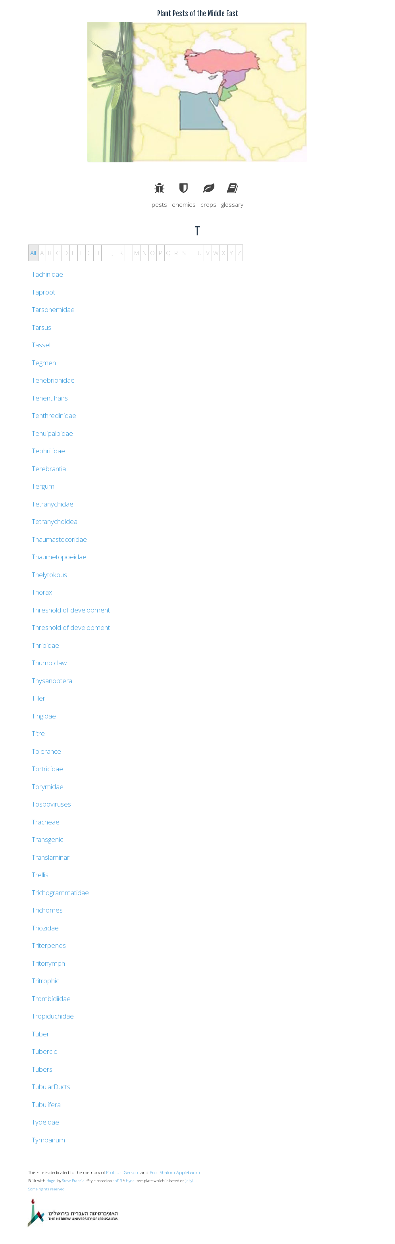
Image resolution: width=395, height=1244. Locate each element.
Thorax (42, 592)
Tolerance (46, 751)
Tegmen (44, 362)
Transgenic (47, 839)
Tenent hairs (50, 397)
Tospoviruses (51, 804)
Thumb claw (49, 662)
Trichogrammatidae (60, 892)
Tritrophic (45, 980)
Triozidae (45, 927)
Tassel (41, 344)
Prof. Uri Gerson (122, 1172)
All (33, 253)
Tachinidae (47, 274)
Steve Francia (73, 1180)
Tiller (38, 698)
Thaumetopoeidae (59, 556)
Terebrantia (49, 468)
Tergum (43, 486)
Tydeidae (45, 1122)
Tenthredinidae (54, 415)
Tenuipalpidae (52, 433)
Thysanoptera (52, 680)
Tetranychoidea (54, 521)
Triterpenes (49, 945)
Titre (38, 733)
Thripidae (45, 645)
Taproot (43, 292)
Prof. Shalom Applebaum (175, 1172)
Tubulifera (46, 1104)
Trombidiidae (51, 998)
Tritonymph (48, 963)
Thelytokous (49, 574)
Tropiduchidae (53, 1016)
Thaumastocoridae (59, 539)
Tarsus (41, 327)
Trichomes (47, 910)
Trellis (40, 874)
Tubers (42, 1069)
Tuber (40, 1033)
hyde (130, 1180)
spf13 (117, 1180)
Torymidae (48, 786)
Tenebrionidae (53, 380)
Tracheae (46, 821)
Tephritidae (48, 450)
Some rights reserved (46, 1189)
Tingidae (44, 715)
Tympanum (48, 1139)
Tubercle (45, 1051)
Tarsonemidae (53, 309)
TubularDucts (51, 1086)
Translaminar (50, 857)
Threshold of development (71, 609)
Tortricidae (47, 768)
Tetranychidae (52, 503)
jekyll (190, 1180)
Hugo (50, 1180)
